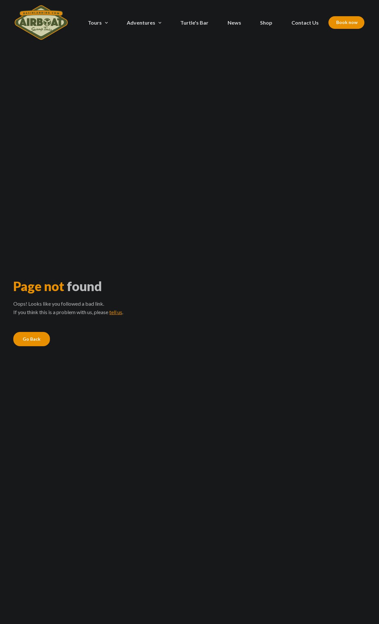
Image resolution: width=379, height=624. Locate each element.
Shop (266, 22)
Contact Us (305, 22)
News (234, 22)
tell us (115, 312)
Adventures (141, 22)
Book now (346, 22)
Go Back (32, 339)
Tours (95, 22)
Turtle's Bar (194, 22)
